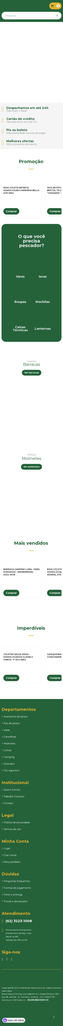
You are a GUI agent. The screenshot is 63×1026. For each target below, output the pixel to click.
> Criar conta (9, 855)
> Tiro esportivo (10, 770)
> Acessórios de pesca (14, 716)
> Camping (8, 757)
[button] (55, 6)
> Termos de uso (11, 829)
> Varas (6, 730)
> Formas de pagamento (16, 887)
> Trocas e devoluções (15, 901)
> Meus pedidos (11, 861)
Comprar (11, 211)
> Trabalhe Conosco (13, 796)
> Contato (7, 803)
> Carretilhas (9, 736)
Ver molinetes (31, 466)
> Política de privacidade (16, 822)
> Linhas (6, 750)
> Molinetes (8, 743)
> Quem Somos (11, 789)
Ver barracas (31, 372)
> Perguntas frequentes (16, 881)
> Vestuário (8, 763)
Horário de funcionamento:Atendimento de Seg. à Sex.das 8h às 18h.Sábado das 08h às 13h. (17, 934)
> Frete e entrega (12, 894)
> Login (6, 848)
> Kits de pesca (10, 723)
